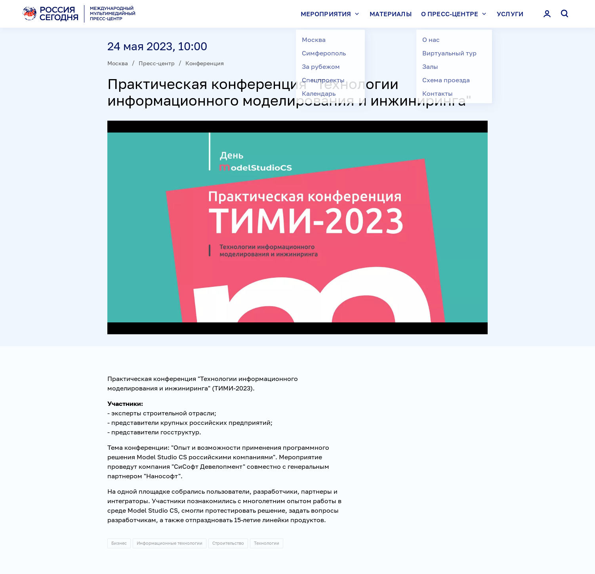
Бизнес (119, 543)
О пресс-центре (455, 14)
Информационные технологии (169, 543)
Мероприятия (332, 14)
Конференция (204, 63)
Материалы (390, 14)
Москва (117, 63)
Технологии (266, 543)
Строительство (228, 543)
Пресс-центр (157, 63)
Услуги (510, 14)
